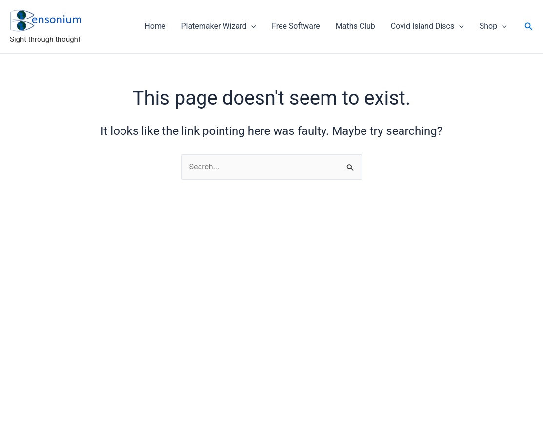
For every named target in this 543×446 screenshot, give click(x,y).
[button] (528, 26)
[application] (251, 26)
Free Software (296, 26)
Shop (493, 26)
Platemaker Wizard (218, 26)
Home (154, 26)
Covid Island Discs (427, 26)
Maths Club (355, 26)
